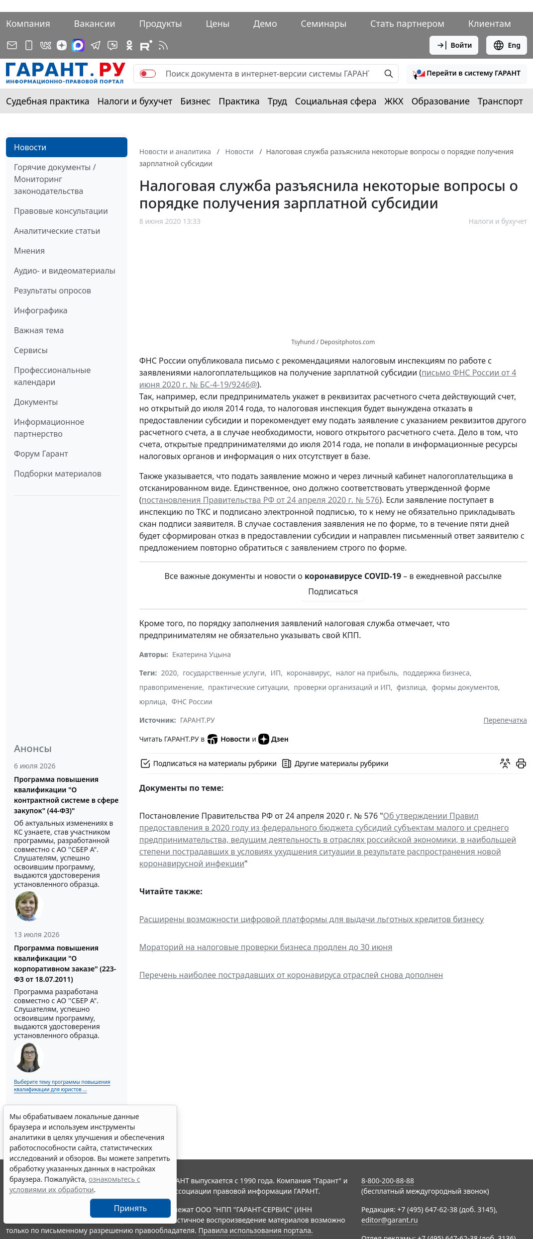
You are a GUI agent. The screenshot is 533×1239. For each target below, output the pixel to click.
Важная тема (39, 330)
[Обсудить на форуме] (505, 763)
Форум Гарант (41, 453)
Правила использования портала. (256, 1230)
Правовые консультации (61, 210)
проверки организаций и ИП (342, 687)
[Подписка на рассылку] (12, 45)
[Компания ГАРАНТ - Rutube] (146, 45)
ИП (275, 672)
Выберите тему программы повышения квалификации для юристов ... (62, 1085)
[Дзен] (62, 45)
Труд (277, 101)
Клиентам (489, 23)
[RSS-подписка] (163, 45)
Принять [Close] (130, 1208)
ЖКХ (394, 101)
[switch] (148, 74)
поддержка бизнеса (436, 672)
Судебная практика (48, 101)
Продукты (160, 23)
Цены (217, 23)
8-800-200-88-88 (387, 1180)
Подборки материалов (58, 473)
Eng (507, 45)
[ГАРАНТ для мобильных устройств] (29, 45)
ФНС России (191, 701)
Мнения (29, 250)
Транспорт (500, 101)
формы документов (465, 687)
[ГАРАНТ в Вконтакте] (46, 45)
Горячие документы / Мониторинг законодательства (55, 179)
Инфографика (41, 310)
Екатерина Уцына (201, 654)
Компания (28, 23)
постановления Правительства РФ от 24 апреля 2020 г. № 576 (261, 499)
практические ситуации (248, 687)
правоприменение (170, 687)
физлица (411, 687)
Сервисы (31, 350)
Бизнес (195, 101)
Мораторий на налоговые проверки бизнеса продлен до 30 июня (266, 947)
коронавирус (308, 672)
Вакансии (94, 23)
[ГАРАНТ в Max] (78, 45)
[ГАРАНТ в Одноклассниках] (129, 45)
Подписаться (333, 591)
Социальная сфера (336, 101)
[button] (467, 73)
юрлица (152, 701)
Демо (265, 23)
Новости (30, 147)
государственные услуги (223, 672)
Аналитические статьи (57, 230)
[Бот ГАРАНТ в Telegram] (112, 45)
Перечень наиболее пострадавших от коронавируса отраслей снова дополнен (291, 974)
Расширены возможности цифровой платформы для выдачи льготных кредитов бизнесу (311, 919)
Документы (36, 401)
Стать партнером (407, 23)
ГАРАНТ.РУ (197, 720)
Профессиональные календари (52, 376)
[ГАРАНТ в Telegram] (96, 45)
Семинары (323, 23)
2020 (169, 672)
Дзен (273, 739)
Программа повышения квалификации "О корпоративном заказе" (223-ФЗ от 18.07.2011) (65, 963)
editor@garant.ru (389, 1220)
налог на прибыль (366, 672)
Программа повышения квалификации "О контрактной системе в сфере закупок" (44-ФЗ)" (66, 794)
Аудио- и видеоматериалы (64, 270)
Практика (238, 101)
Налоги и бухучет (135, 101)
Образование (441, 101)
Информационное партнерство (49, 427)
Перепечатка (505, 720)
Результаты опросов (52, 290)
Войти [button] (454, 45)
